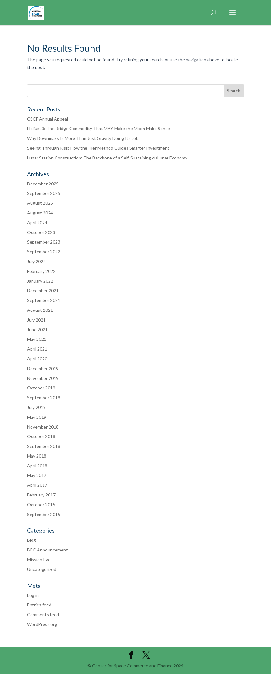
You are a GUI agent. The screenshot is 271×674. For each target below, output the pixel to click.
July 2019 (36, 407)
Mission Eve (38, 559)
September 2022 (43, 251)
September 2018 (43, 446)
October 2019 (41, 387)
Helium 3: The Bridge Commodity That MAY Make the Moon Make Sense (98, 128)
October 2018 (41, 436)
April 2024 (37, 222)
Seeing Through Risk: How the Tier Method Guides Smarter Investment (98, 148)
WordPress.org (42, 624)
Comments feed (43, 614)
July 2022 (36, 261)
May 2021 (36, 339)
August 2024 (40, 212)
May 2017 (36, 475)
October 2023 (41, 232)
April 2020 (37, 358)
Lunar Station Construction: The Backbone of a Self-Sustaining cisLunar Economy (107, 157)
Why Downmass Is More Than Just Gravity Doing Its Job (82, 138)
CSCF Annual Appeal (47, 119)
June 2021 (37, 329)
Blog (31, 540)
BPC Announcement (47, 549)
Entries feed (39, 604)
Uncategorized (41, 569)
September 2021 (43, 300)
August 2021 (40, 310)
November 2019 (43, 378)
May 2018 (36, 456)
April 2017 (37, 485)
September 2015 (43, 514)
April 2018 (37, 465)
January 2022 (40, 281)
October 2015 (41, 504)
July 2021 (36, 319)
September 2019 (43, 397)
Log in (33, 595)
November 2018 (43, 427)
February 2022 (41, 271)
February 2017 (41, 494)
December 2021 (43, 290)
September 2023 (43, 241)
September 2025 (43, 193)
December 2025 (43, 183)
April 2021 (37, 349)
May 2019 (36, 417)
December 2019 (43, 368)
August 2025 (40, 203)
